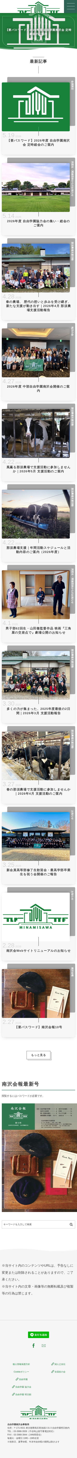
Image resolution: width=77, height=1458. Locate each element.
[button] (70, 6)
